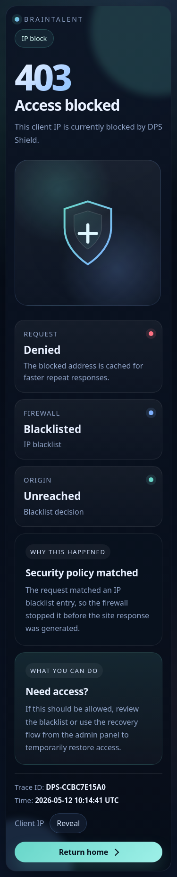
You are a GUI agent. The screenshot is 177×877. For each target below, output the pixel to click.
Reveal (68, 823)
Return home (84, 852)
